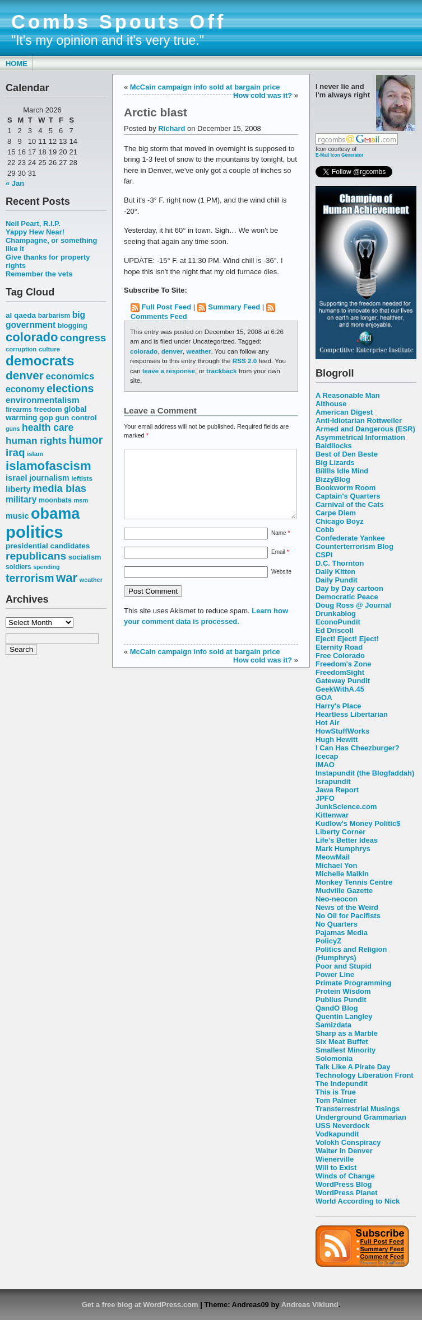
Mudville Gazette (344, 890)
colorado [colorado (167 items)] (32, 337)
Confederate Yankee (350, 538)
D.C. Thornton (340, 563)
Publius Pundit (341, 999)
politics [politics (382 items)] (34, 532)
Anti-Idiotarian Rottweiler (359, 420)
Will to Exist (336, 1167)
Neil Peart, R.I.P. (33, 223)
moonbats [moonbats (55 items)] (55, 500)
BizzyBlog (333, 479)
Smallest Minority (345, 1050)
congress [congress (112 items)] (83, 338)
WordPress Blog (344, 1184)
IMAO (325, 764)
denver (172, 351)
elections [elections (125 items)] (70, 388)
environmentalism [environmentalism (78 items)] (43, 400)
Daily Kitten (335, 571)
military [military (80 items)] (21, 499)
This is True (336, 1092)
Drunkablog (336, 613)
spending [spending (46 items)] (46, 566)
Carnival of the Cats (350, 504)
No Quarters (337, 924)
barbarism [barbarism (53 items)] (54, 316)
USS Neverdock (342, 1125)
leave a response (168, 370)
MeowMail (333, 857)
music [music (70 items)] (17, 515)
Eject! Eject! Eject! (347, 639)
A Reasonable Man (348, 395)
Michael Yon (336, 865)
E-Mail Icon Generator (340, 155)
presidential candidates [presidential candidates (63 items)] (48, 546)
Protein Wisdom (343, 991)
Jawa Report (337, 790)
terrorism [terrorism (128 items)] (30, 578)
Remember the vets (39, 274)
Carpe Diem (336, 513)
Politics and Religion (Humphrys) (351, 953)
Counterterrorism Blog (354, 546)
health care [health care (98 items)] (47, 427)
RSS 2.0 (245, 360)
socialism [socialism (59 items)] (84, 557)
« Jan (15, 183)
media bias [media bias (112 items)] (59, 488)
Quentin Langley (344, 1016)
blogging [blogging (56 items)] (72, 326)
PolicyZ (328, 941)
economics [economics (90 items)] (70, 376)
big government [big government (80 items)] (45, 320)
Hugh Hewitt (337, 739)
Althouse (331, 404)
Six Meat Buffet (342, 1041)
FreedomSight (340, 672)
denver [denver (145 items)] (25, 375)
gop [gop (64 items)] (46, 418)
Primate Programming (353, 983)
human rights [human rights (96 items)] (36, 440)
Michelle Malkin (342, 874)
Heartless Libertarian (352, 714)
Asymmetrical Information (360, 437)
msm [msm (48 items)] (80, 500)
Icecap (327, 756)
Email (280, 565)
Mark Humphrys (343, 848)
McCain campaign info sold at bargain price (205, 87)
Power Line (335, 974)
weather (198, 351)
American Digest (344, 412)
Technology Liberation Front (365, 1075)
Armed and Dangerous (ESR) (365, 429)
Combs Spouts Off (118, 21)
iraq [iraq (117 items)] (15, 452)
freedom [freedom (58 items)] (48, 409)
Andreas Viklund (309, 1304)
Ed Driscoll (335, 630)
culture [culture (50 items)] (49, 349)
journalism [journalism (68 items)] (49, 477)
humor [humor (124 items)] (86, 440)
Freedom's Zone (344, 664)
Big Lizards (335, 462)
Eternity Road (339, 647)
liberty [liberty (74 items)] (18, 489)
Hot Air (328, 722)
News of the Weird (347, 907)
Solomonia (334, 1058)
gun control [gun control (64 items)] (75, 418)
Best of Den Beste (347, 454)
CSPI (324, 555)
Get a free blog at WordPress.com (140, 1304)
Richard (171, 128)
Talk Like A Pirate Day (353, 1067)
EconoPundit (338, 622)
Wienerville (335, 1159)
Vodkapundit (337, 1134)
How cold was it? (262, 95)
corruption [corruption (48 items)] (21, 349)
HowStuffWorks (342, 731)
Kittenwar (332, 815)
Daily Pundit (337, 580)
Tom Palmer (336, 1100)
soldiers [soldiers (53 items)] (18, 567)
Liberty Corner (340, 832)
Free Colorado (340, 655)
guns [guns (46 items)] (13, 428)
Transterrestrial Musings (358, 1109)
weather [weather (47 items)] (91, 579)
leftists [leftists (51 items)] (81, 478)
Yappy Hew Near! (35, 232)
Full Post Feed (167, 307)
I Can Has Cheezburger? (358, 748)
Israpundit (333, 781)
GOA (324, 697)
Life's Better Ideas (347, 840)
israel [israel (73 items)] (16, 477)
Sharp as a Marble (347, 1033)
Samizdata (333, 1025)
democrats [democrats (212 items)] (40, 360)
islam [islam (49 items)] (35, 453)
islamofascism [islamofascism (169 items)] (48, 466)
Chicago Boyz (340, 521)
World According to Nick (358, 1201)
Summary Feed (234, 307)
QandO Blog (337, 1008)
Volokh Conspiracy (348, 1142)
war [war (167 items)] (66, 578)
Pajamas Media (342, 932)
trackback (221, 370)
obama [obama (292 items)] (55, 513)
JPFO (325, 798)
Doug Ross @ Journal (353, 605)
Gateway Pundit (343, 681)
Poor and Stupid (344, 966)
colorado (143, 351)
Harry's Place (338, 706)
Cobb (325, 529)
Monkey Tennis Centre (354, 882)
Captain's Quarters (348, 496)
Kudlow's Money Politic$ (358, 823)
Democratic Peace (347, 597)
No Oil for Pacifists (348, 916)
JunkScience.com (346, 806)
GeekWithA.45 (340, 689)
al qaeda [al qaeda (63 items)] (21, 315)
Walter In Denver (344, 1151)
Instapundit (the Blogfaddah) (365, 773)
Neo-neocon (337, 899)
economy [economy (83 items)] (25, 389)
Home (16, 63)
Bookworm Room (345, 487)
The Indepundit (342, 1083)
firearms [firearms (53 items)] (19, 410)
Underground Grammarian (361, 1117)
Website (281, 585)
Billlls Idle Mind (342, 471)
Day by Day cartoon (349, 588)
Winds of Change (345, 1176)
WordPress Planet (347, 1193)
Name (280, 546)
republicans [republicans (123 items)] (36, 556)
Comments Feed (159, 316)
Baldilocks (334, 445)
